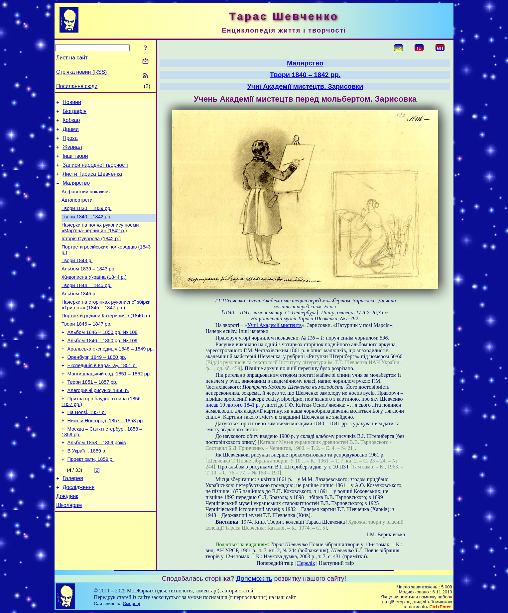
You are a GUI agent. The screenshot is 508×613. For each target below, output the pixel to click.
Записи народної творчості (95, 173)
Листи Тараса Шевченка (92, 183)
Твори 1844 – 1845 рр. (86, 306)
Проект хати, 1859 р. (90, 499)
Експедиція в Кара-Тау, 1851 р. (102, 395)
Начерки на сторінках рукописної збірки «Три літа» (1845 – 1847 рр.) (106, 327)
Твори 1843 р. (77, 278)
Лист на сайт (72, 57)
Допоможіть (254, 578)
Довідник (67, 539)
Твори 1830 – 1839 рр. (86, 221)
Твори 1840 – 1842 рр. (86, 230)
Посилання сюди (76, 86)
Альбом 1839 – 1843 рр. (89, 287)
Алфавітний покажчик (86, 202)
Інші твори (75, 163)
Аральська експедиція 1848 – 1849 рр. (110, 376)
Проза (70, 143)
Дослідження (78, 529)
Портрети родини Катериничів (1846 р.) (106, 339)
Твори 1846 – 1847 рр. (86, 349)
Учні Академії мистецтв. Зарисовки (305, 86)
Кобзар (71, 123)
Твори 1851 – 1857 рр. (92, 414)
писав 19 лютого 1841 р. (232, 405)
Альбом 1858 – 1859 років (96, 480)
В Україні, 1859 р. (87, 489)
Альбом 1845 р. (79, 315)
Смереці (131, 603)
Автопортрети (77, 212)
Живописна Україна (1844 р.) (94, 297)
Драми (71, 133)
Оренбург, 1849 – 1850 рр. (96, 386)
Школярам (69, 549)
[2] (97, 510)
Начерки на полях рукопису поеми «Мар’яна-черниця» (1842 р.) (100, 242)
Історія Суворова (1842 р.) (91, 254)
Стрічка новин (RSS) (81, 72)
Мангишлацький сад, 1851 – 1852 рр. (109, 404)
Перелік (306, 563)
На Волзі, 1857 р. (86, 447)
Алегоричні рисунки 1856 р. (98, 423)
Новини (72, 103)
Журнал (72, 153)
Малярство (76, 193)
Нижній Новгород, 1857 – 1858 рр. (105, 456)
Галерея (73, 519)
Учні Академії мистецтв (274, 325)
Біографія (74, 113)
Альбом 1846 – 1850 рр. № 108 (102, 358)
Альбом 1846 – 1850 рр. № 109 (102, 367)
